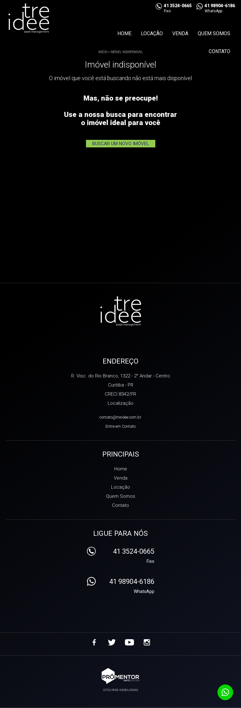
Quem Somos (214, 33)
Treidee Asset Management (121, 311)
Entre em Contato (120, 426)
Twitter (111, 642)
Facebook (94, 642)
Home (124, 33)
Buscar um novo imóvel (120, 143)
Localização (120, 403)
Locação (152, 33)
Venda (180, 33)
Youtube (129, 642)
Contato (219, 51)
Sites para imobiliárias (120, 690)
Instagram (147, 642)
